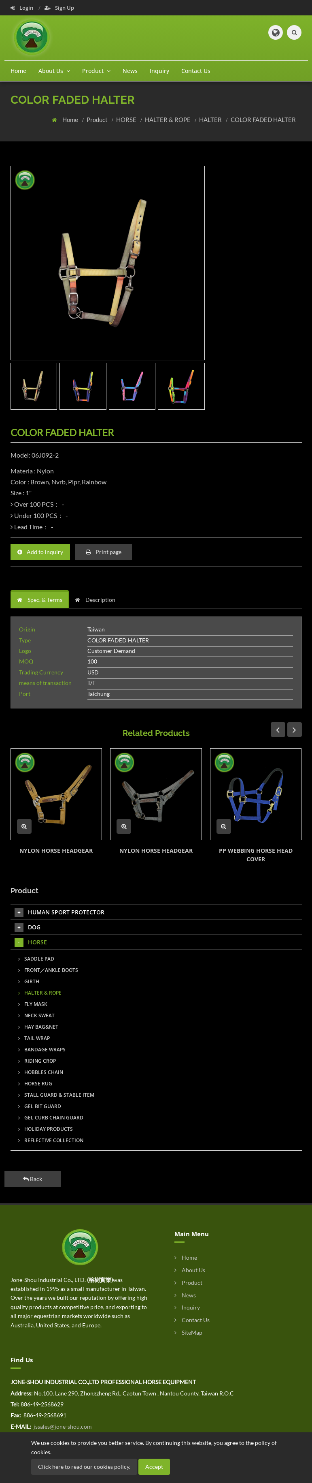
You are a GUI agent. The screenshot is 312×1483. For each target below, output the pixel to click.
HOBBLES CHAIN (40, 1072)
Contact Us (195, 71)
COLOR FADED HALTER (263, 119)
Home (18, 71)
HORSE (127, 119)
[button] (276, 32)
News (130, 71)
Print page (103, 551)
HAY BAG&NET (38, 1026)
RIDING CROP (37, 1060)
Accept (154, 1466)
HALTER (211, 119)
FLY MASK (32, 1004)
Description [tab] (95, 599)
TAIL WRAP (34, 1038)
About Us (189, 1270)
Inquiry (159, 71)
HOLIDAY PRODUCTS (45, 1129)
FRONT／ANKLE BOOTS (48, 970)
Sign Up (59, 7)
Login (22, 7)
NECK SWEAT (36, 1015)
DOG (27, 927)
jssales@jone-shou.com (62, 1426)
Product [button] (96, 71)
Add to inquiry (40, 551)
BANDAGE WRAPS (42, 1049)
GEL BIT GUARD (39, 1106)
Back (32, 1178)
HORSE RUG (35, 1083)
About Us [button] (54, 71)
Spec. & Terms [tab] (39, 599)
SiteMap (188, 1332)
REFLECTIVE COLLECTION (50, 1140)
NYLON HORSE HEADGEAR (56, 850)
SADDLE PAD (36, 958)
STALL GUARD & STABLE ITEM (56, 1094)
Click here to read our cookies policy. (84, 1466)
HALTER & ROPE (168, 119)
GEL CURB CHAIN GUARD (50, 1117)
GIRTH (28, 981)
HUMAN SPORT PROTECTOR (59, 912)
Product (98, 119)
